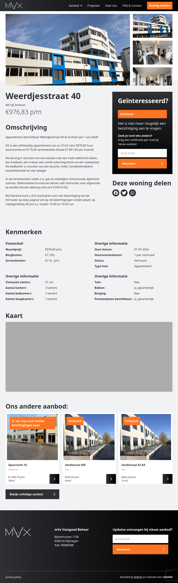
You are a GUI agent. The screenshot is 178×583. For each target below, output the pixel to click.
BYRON (138, 577)
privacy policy (13, 577)
